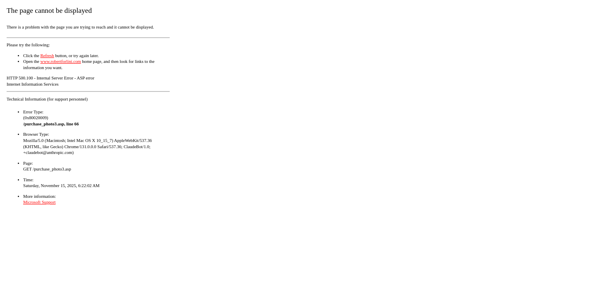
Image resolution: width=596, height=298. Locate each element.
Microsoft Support (39, 202)
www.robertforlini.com (60, 61)
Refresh (47, 55)
